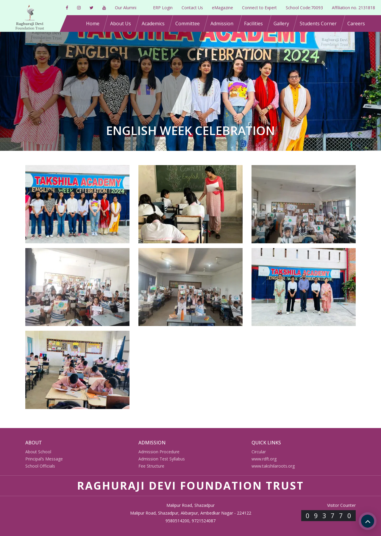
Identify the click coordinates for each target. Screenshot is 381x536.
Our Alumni (125, 7)
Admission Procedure (158, 451)
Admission (221, 23)
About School (38, 451)
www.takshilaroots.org (273, 466)
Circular (259, 451)
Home (92, 23)
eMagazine (222, 7)
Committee (187, 23)
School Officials (40, 466)
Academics (153, 23)
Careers (356, 23)
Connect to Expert (259, 7)
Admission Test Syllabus (161, 459)
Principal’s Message (44, 459)
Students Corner (318, 23)
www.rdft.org (264, 459)
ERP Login (163, 7)
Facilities (253, 23)
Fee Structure (151, 466)
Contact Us (192, 7)
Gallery (281, 23)
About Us (120, 23)
